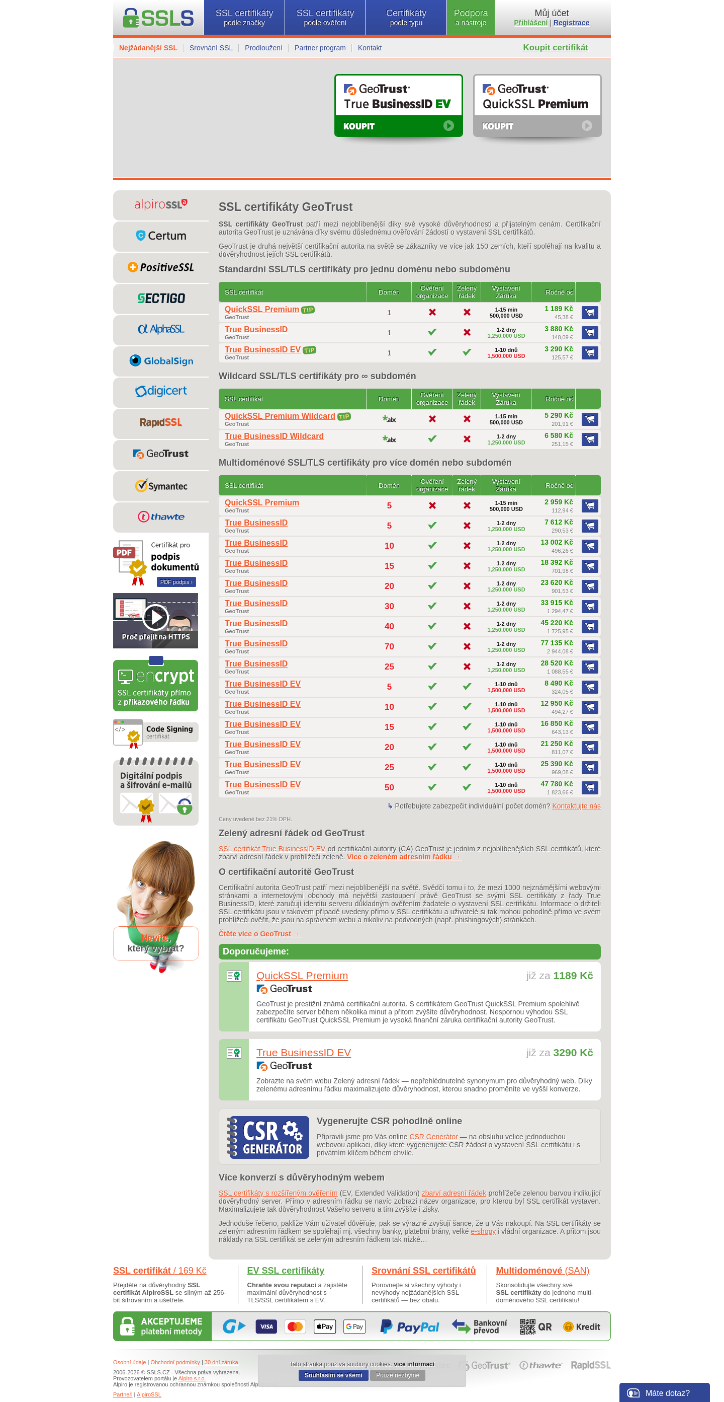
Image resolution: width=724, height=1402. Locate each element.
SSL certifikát (160, 1271)
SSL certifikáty (244, 17)
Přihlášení (531, 23)
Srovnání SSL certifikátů (424, 1271)
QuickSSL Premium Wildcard (280, 416)
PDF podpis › (176, 582)
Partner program (320, 48)
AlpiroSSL (149, 1394)
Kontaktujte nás (576, 806)
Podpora (471, 17)
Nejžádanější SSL (148, 48)
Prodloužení (264, 48)
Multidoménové (543, 1271)
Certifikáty (406, 17)
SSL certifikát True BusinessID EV (272, 849)
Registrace (572, 23)
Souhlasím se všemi (334, 1375)
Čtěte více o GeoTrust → (259, 934)
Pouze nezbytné (397, 1375)
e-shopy (483, 1231)
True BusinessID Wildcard (274, 436)
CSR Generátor (433, 1137)
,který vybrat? (155, 943)
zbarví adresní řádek (454, 1193)
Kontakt (370, 48)
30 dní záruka (221, 1362)
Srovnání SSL (211, 48)
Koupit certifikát (555, 47)
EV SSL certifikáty (286, 1271)
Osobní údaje (129, 1362)
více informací (414, 1364)
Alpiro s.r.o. (192, 1378)
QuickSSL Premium (262, 309)
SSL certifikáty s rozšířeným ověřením (278, 1193)
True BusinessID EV (263, 349)
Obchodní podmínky (175, 1362)
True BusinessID (256, 329)
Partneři (123, 1394)
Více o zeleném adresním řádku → (404, 857)
